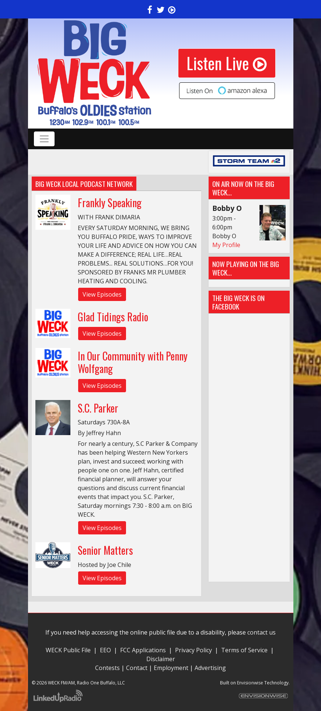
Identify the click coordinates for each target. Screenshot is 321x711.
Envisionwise (250, 683)
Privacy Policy (193, 650)
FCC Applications (143, 650)
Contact (136, 668)
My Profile (226, 245)
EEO (105, 650)
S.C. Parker (98, 408)
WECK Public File (68, 650)
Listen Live (227, 63)
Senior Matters (105, 550)
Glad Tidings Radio (113, 316)
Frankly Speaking (110, 202)
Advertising (210, 668)
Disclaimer (160, 659)
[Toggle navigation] (44, 138)
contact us (261, 632)
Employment (171, 668)
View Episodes (102, 294)
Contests (107, 668)
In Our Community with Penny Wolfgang (133, 362)
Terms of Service (246, 650)
